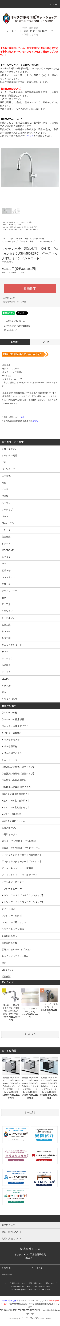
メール (10, 31)
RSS (42, 1290)
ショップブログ (32, 1290)
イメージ (45, 342)
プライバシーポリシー (41, 1286)
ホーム (5, 222)
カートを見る (37, 1268)
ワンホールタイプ (30, 227)
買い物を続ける (8, 330)
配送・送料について (36, 1283)
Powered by (30, 1319)
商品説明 (15, 342)
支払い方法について (19, 1283)
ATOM (47, 1290)
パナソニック (15, 222)
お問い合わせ (7, 1274)
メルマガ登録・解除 (17, 1290)
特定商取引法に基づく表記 (14, 301)
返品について (9, 298)
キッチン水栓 (27, 222)
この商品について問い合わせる (15, 326)
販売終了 (30, 288)
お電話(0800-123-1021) (35, 31)
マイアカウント (8, 1268)
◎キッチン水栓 (15, 225)
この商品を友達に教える (12, 321)
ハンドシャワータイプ (32, 229)
